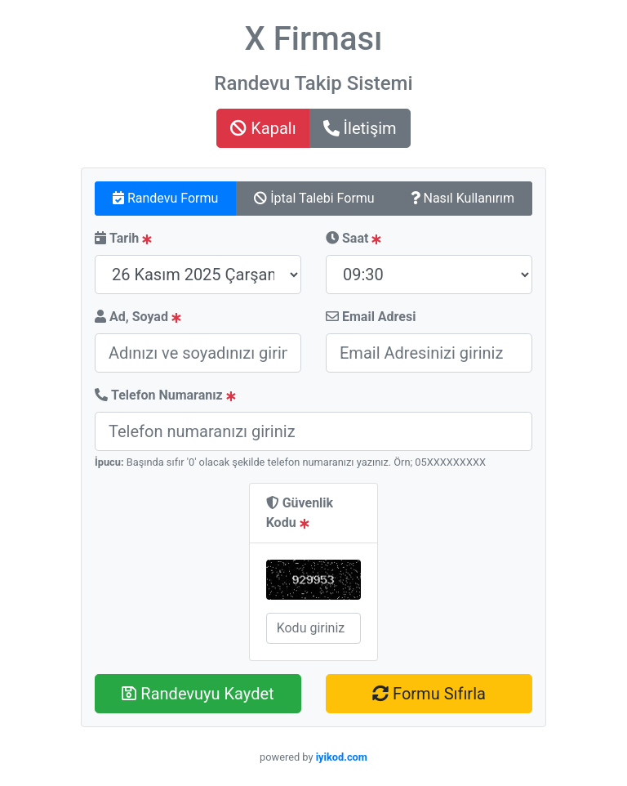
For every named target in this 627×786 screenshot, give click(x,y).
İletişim (360, 128)
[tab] (165, 198)
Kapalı (263, 128)
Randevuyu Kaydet (197, 693)
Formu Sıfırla (429, 693)
